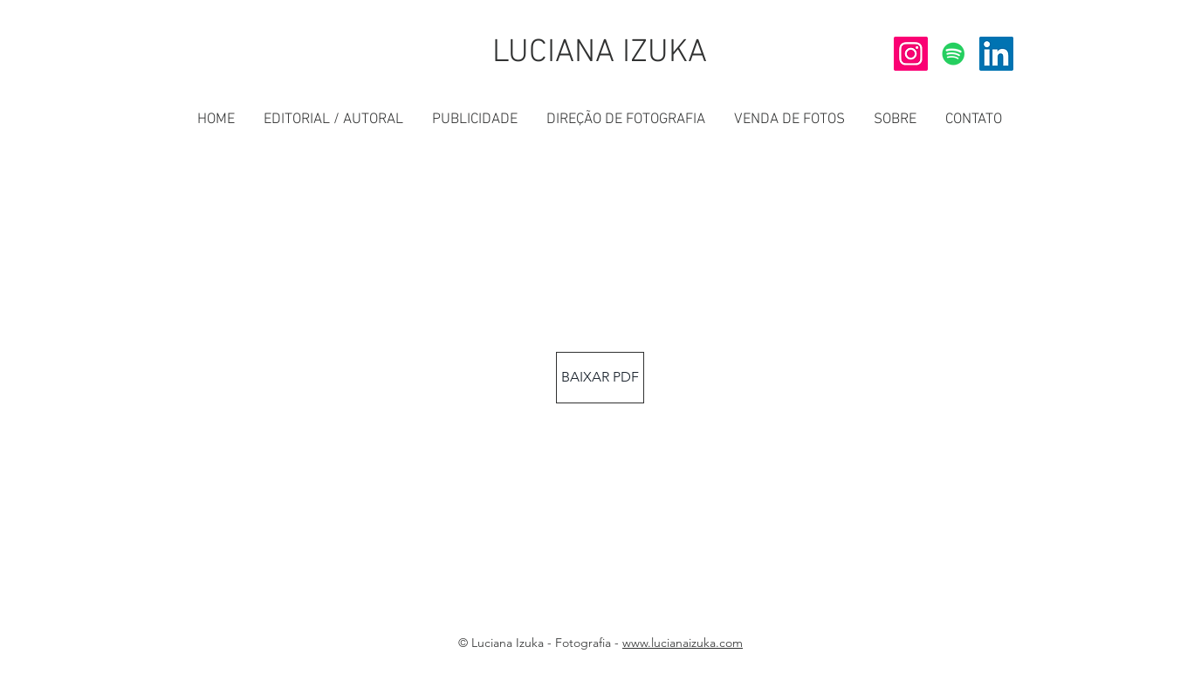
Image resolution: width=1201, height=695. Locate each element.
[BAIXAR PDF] (600, 377)
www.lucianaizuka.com (682, 642)
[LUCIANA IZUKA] (599, 53)
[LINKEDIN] (996, 54)
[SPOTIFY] (954, 54)
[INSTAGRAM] (911, 54)
